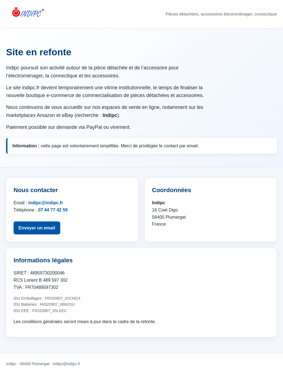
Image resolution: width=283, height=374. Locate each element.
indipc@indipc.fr (45, 202)
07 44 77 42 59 (53, 210)
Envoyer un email (37, 228)
